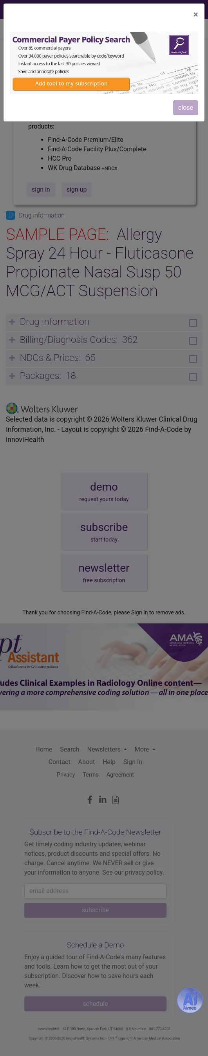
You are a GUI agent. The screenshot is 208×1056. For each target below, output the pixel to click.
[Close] (195, 14)
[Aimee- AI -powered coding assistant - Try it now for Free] (190, 1000)
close (185, 107)
